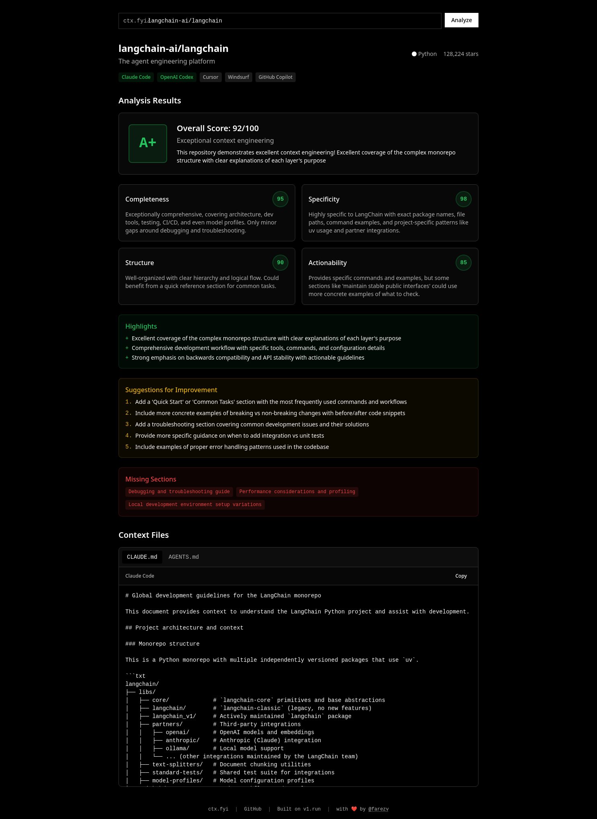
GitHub (253, 809)
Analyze (461, 20)
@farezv (378, 809)
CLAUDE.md (142, 557)
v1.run (312, 809)
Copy (461, 575)
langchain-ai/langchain (174, 48)
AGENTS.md (184, 557)
